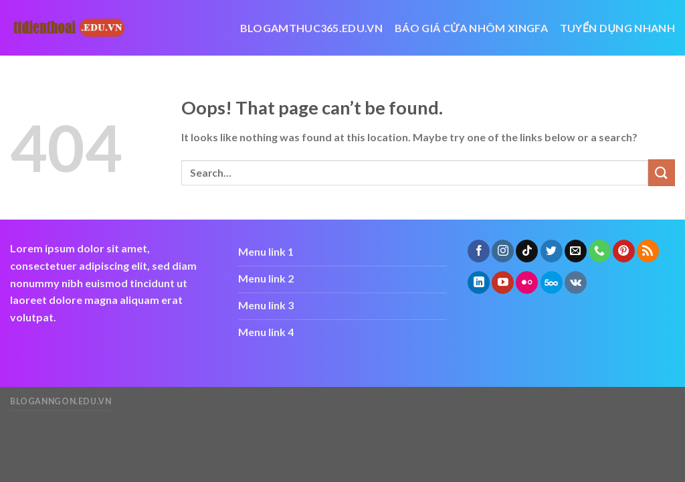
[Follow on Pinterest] (624, 251)
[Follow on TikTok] (527, 251)
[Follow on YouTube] (503, 282)
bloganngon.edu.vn (60, 401)
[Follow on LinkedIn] (479, 282)
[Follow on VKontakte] (576, 282)
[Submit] (661, 172)
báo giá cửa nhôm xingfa (471, 27)
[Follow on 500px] (552, 282)
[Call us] (600, 251)
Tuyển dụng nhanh (617, 27)
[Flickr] (527, 282)
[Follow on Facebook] (479, 251)
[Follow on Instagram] (503, 251)
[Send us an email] (576, 251)
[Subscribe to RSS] (648, 251)
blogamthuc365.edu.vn (311, 27)
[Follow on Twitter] (552, 251)
